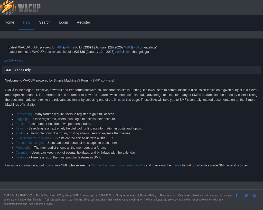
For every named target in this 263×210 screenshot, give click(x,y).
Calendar (22, 152)
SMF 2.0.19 (10, 195)
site (167, 195)
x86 (59, 47)
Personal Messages (29, 143)
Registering (23, 114)
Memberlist (23, 147)
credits (176, 165)
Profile (19, 124)
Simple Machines (45, 195)
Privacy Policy (148, 195)
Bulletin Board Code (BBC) (34, 138)
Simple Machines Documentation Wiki (118, 165)
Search (20, 128)
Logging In (22, 119)
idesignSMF (72, 195)
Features (21, 157)
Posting (20, 133)
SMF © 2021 (27, 195)
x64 (68, 47)
